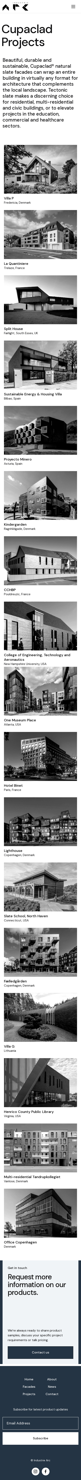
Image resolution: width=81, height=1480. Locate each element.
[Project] (40, 169)
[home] (34, 6)
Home (29, 1379)
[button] (73, 6)
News (52, 1387)
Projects (29, 1394)
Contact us (40, 1352)
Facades (29, 1387)
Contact (52, 1394)
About (52, 1379)
